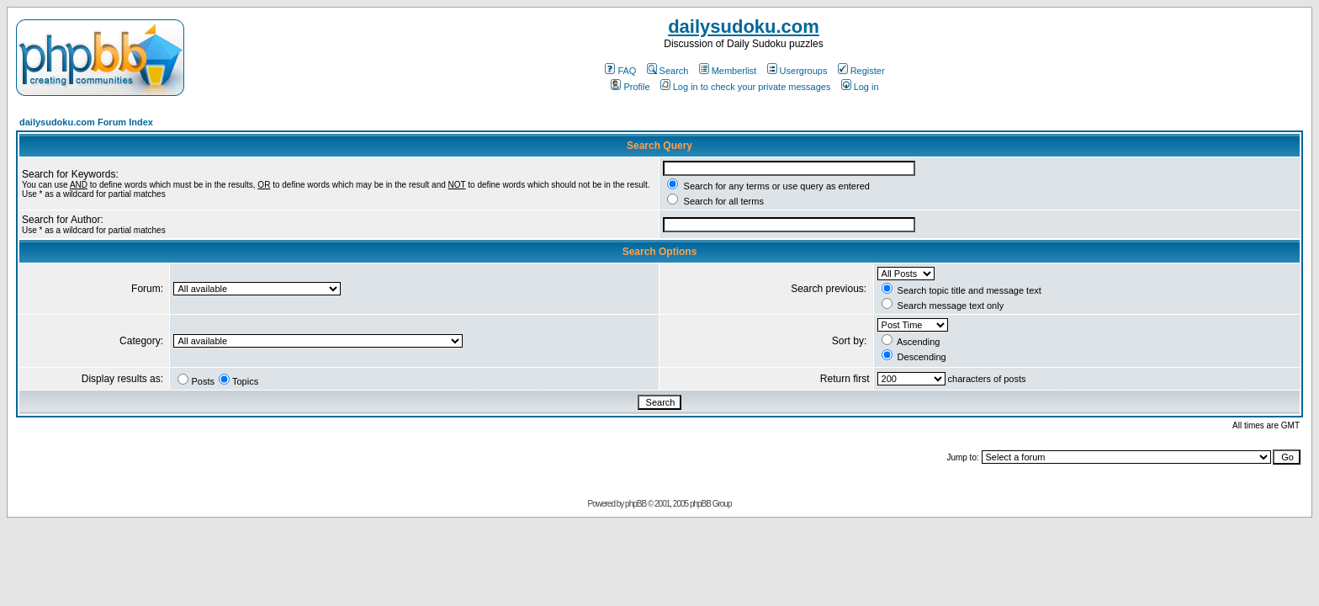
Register (861, 71)
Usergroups (797, 71)
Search (668, 71)
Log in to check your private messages (745, 87)
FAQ (620, 71)
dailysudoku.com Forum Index (86, 122)
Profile (630, 87)
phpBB (635, 503)
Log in (860, 87)
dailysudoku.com (743, 26)
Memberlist (728, 71)
